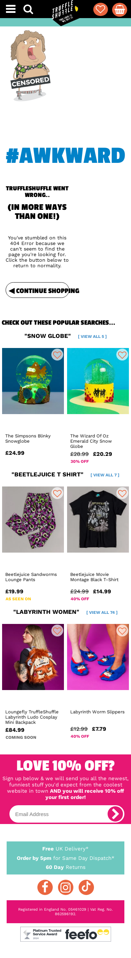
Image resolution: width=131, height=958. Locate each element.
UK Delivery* (65, 848)
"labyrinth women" (65, 611)
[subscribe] (115, 814)
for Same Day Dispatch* (65, 857)
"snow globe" (65, 335)
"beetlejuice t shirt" (65, 474)
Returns (65, 866)
